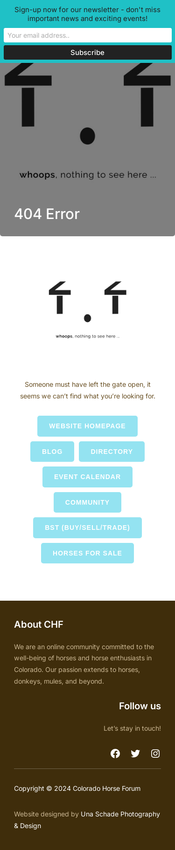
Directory (112, 451)
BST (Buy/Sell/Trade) (87, 527)
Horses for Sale (87, 553)
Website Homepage (87, 426)
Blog (52, 451)
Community (87, 502)
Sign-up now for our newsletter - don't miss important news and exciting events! (87, 14)
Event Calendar (87, 476)
